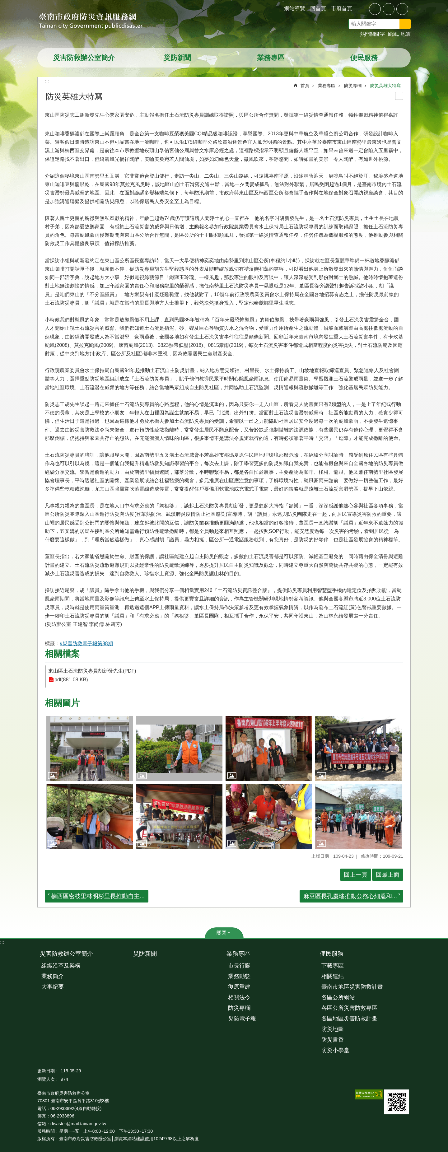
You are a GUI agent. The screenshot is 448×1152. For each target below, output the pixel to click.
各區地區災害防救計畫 (349, 1018)
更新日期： (48, 1070)
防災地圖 (332, 1029)
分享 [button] (361, 8)
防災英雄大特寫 (385, 85)
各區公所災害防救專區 (349, 1008)
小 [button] (375, 9)
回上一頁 (355, 874)
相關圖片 (62, 703)
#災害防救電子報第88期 (86, 643)
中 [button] (388, 9)
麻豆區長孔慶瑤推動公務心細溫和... (350, 896)
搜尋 (413, 25)
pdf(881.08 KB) (71, 679)
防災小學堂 (335, 1050)
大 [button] (402, 9)
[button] (89, 748)
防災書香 (332, 1040)
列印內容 (399, 96)
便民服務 (364, 58)
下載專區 (332, 966)
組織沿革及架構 (61, 966)
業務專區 (270, 58)
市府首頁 (341, 8)
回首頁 (318, 8)
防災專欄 (353, 85)
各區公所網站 (338, 997)
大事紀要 (52, 987)
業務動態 (239, 976)
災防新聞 (177, 58)
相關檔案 (62, 654)
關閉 (221, 932)
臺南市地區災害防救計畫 (352, 987)
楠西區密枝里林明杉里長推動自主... (98, 896)
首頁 (305, 85)
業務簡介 (52, 976)
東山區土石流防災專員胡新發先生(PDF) (92, 671)
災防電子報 (242, 1018)
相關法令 (239, 997)
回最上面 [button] (387, 874)
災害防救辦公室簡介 (84, 58)
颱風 (393, 34)
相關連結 (332, 976)
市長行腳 (239, 966)
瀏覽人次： (48, 1079)
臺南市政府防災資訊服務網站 (96, 22)
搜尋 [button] (405, 24)
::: (2, 942)
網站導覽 (294, 8)
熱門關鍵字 (372, 34)
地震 (406, 34)
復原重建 (239, 987)
